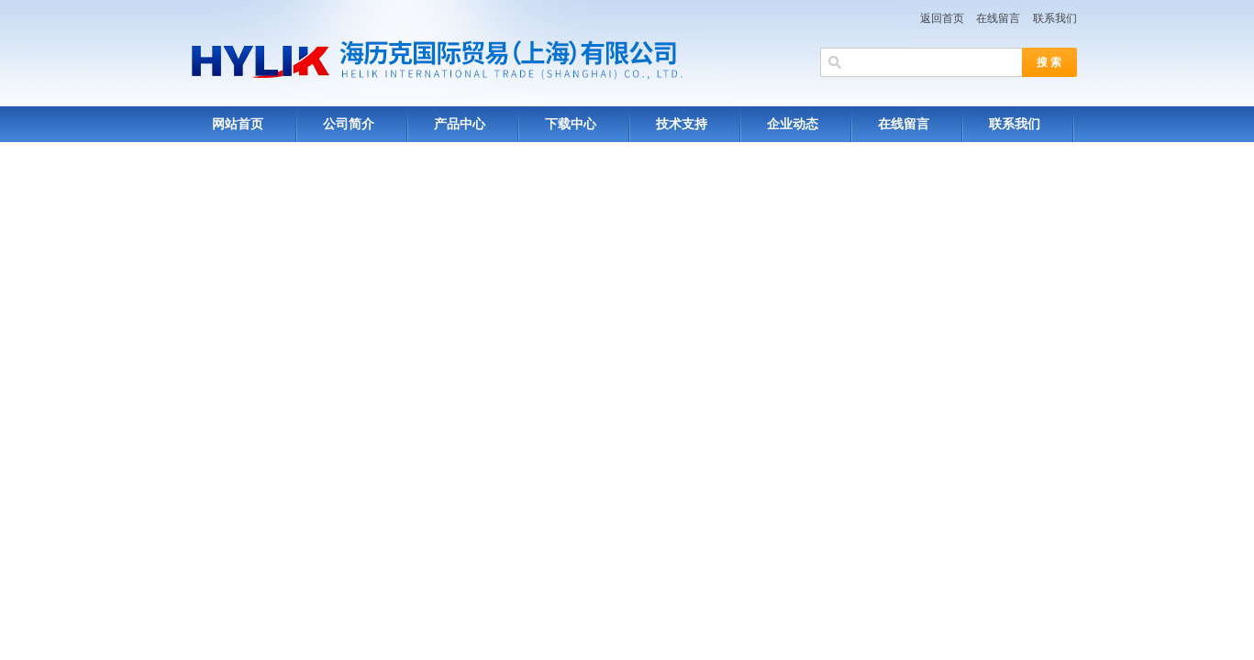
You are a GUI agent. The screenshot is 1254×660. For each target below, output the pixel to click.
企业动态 (792, 124)
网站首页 (237, 124)
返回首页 (942, 18)
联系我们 (1055, 18)
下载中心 (570, 124)
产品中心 (459, 124)
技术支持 (681, 124)
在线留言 (998, 18)
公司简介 (348, 124)
